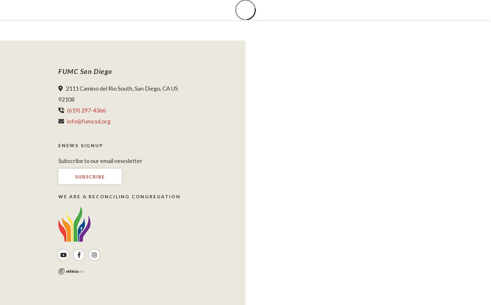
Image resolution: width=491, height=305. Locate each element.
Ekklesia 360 (71, 271)
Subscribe (90, 176)
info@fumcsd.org (89, 121)
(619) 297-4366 (86, 110)
